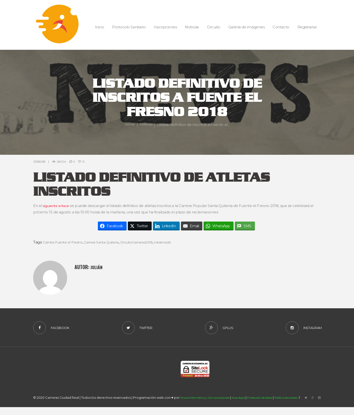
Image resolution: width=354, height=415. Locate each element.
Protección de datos (272, 407)
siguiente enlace (57, 205)
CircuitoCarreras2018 (147, 242)
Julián (97, 267)
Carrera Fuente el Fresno (65, 242)
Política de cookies (304, 407)
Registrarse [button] (307, 27)
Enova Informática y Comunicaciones (208, 407)
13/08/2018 (40, 161)
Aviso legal (246, 407)
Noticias (146, 124)
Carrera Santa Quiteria (108, 242)
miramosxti (176, 242)
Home (129, 124)
